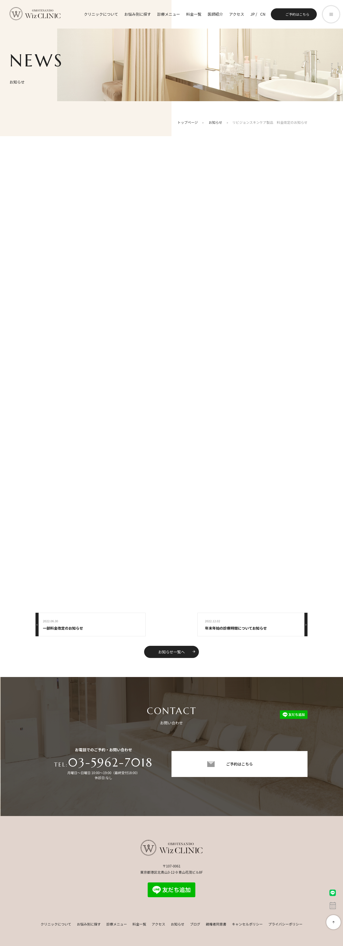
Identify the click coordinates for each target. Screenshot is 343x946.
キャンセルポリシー (247, 923)
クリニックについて (101, 14)
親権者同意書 (216, 923)
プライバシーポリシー (285, 923)
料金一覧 (194, 14)
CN (262, 14)
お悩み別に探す (137, 14)
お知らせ (177, 923)
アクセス (236, 14)
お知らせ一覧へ (177, 652)
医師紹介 (215, 14)
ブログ (195, 923)
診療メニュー (168, 14)
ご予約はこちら (297, 14)
